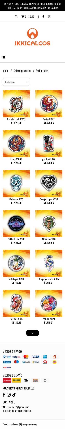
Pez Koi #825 (16, 319)
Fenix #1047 (49, 119)
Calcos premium (22, 71)
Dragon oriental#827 (48, 279)
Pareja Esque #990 (49, 199)
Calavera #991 (16, 199)
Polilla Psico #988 (16, 239)
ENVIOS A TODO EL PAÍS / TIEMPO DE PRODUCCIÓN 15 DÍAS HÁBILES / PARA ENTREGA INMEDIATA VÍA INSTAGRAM (32, 5)
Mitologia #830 (16, 279)
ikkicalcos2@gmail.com (16, 407)
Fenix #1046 (16, 159)
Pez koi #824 (48, 319)
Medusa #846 (48, 239)
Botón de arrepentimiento (17, 410)
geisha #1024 (48, 159)
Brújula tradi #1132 (16, 119)
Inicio (6, 71)
